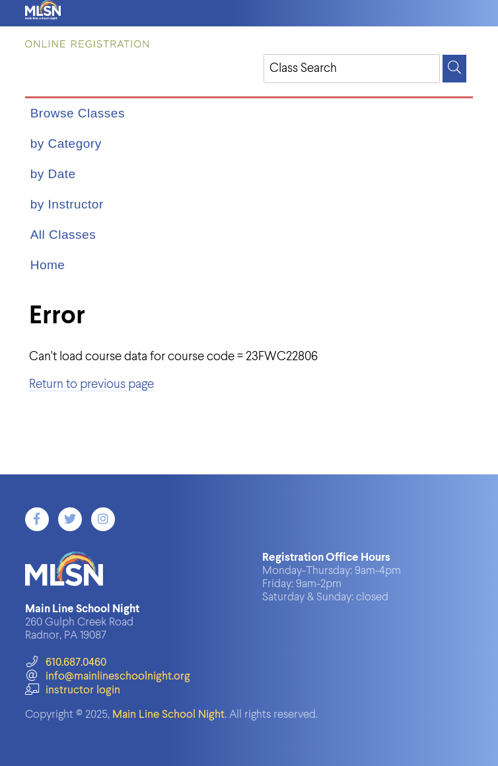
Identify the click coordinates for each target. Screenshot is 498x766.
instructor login (72, 690)
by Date (53, 174)
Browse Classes (77, 113)
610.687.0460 (65, 662)
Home (47, 265)
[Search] (454, 68)
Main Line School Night (168, 714)
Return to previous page (91, 384)
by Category (66, 143)
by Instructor (67, 204)
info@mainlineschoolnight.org (107, 676)
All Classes (63, 234)
